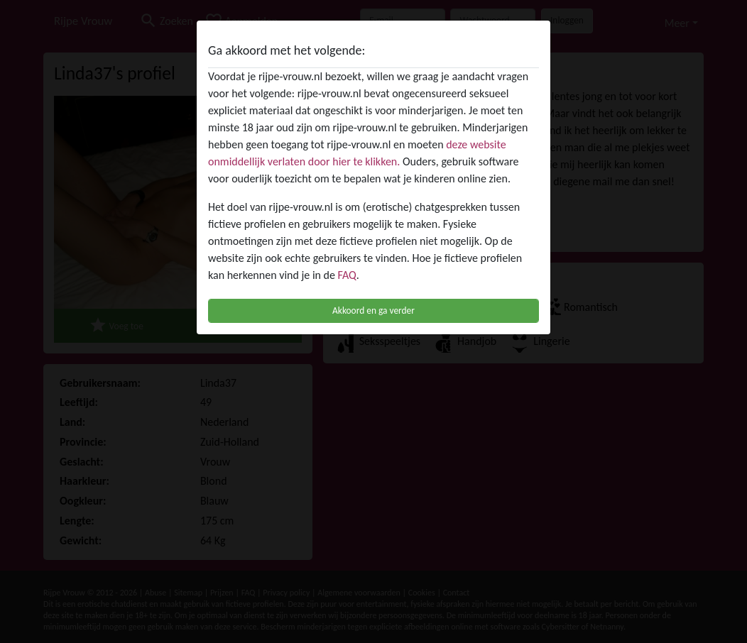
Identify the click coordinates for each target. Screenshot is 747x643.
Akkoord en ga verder (373, 310)
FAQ (347, 275)
